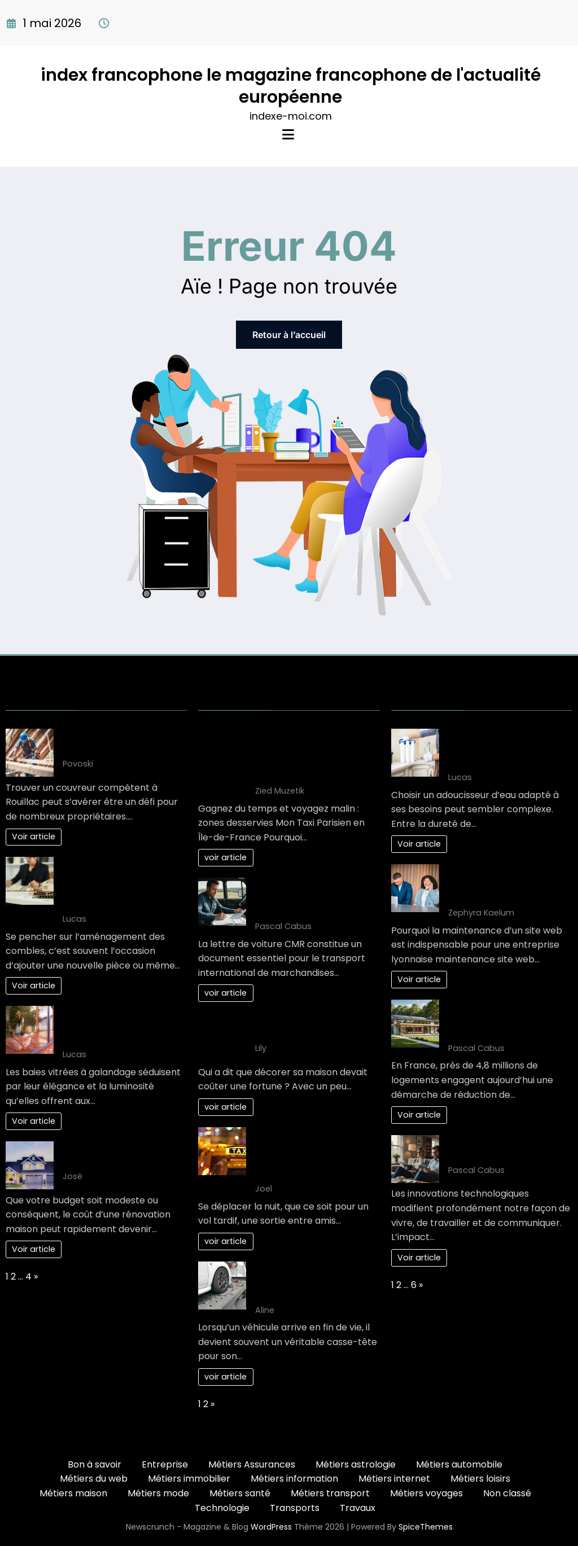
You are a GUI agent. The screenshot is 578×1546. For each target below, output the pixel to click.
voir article (225, 857)
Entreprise (165, 1464)
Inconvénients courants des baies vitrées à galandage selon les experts (124, 1026)
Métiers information (294, 1478)
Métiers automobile (459, 1464)
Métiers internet (394, 1478)
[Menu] (288, 134)
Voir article (33, 836)
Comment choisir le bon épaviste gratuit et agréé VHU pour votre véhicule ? (312, 1282)
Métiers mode (158, 1493)
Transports (294, 1507)
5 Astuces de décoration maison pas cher (309, 1026)
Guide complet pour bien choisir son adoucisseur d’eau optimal (503, 749)
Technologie (222, 1507)
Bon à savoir (94, 1464)
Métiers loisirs (480, 1478)
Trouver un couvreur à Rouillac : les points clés (114, 742)
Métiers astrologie (356, 1464)
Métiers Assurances (251, 1464)
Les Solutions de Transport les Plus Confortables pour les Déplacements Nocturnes (313, 1154)
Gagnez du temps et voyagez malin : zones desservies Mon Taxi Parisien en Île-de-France (312, 755)
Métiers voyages (426, 1493)
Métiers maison (73, 1493)
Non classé (507, 1493)
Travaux (357, 1507)
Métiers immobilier (189, 1478)
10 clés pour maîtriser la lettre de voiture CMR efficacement (307, 898)
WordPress (271, 1526)
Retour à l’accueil (289, 334)
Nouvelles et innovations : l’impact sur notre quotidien (509, 1148)
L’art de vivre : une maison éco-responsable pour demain (505, 1020)
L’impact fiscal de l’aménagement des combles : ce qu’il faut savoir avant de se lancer (118, 883)
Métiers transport (330, 1493)
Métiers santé (239, 1493)
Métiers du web (94, 1478)
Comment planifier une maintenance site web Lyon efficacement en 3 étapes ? (509, 884)
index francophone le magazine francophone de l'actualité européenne (291, 86)
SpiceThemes (426, 1526)
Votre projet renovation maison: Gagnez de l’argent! (125, 1154)
